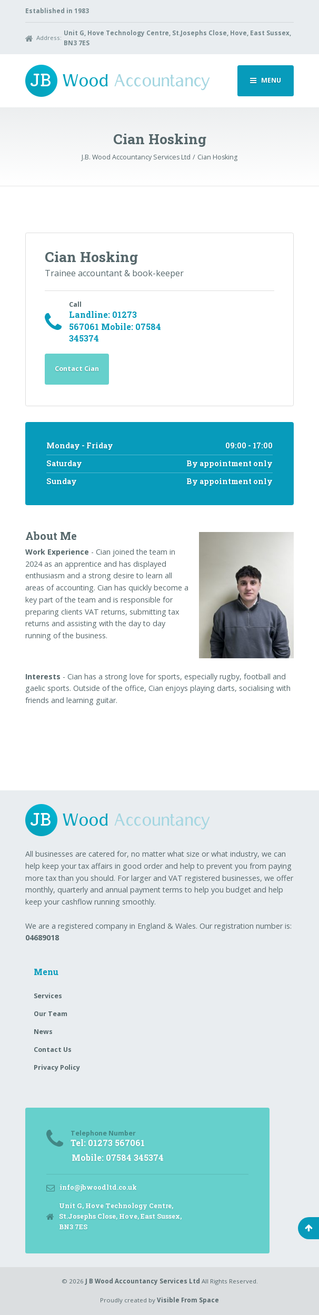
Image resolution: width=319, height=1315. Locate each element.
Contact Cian (77, 368)
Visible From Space (188, 1300)
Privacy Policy (57, 1067)
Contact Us (53, 1049)
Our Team (50, 1013)
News (43, 1031)
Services (48, 995)
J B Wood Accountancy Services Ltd (142, 1281)
